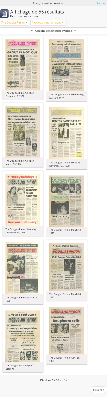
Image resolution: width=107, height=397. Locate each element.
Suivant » (98, 389)
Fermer (101, 3)
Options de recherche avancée (53, 31)
